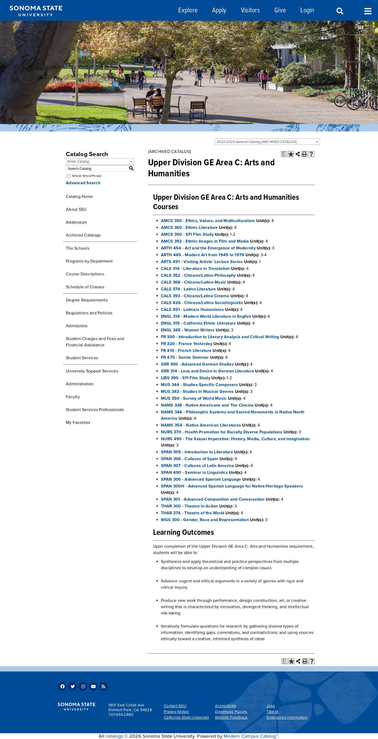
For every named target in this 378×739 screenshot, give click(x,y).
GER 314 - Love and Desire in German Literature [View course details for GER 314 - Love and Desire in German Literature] (207, 371)
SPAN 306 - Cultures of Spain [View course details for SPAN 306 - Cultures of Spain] (189, 458)
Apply (219, 11)
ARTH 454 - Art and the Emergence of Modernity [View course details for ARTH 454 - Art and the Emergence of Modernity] (208, 248)
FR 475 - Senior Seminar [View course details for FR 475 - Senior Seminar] (185, 357)
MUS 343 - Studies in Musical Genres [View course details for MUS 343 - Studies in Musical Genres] (197, 391)
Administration (80, 384)
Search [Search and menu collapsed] (339, 11)
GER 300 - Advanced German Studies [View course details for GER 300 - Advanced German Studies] (197, 364)
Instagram (82, 686)
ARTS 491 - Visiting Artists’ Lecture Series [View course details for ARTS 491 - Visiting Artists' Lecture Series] (202, 261)
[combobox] (267, 141)
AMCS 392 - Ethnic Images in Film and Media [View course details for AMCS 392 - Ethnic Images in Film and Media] (205, 241)
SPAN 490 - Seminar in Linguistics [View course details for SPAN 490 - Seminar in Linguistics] (194, 472)
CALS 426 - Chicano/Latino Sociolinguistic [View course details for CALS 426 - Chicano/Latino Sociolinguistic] (202, 302)
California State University (186, 717)
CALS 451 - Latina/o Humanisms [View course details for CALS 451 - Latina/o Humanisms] (192, 309)
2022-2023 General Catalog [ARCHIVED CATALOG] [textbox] (257, 142)
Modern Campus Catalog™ (251, 736)
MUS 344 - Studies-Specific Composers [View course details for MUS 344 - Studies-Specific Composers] (199, 384)
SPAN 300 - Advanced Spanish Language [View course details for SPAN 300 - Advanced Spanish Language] (201, 479)
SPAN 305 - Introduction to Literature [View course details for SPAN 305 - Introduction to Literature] (197, 452)
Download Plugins (231, 711)
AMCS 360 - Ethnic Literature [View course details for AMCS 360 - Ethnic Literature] (189, 227)
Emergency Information (286, 717)
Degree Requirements (87, 300)
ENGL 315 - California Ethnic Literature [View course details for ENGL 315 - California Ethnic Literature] (198, 323)
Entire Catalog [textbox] (78, 162)
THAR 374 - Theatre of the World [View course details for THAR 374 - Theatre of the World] (192, 513)
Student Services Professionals (95, 409)
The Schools (77, 248)
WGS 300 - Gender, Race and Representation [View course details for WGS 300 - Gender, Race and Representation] (205, 519)
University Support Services (92, 371)
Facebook (62, 686)
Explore (188, 11)
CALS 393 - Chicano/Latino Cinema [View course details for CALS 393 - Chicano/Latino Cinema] (195, 296)
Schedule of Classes (85, 287)
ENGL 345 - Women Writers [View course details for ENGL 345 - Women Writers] (188, 330)
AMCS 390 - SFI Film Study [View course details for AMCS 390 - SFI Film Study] (187, 234)
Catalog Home (79, 196)
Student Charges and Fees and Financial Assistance (95, 342)
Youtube (93, 686)
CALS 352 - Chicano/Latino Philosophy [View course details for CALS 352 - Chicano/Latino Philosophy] (198, 275)
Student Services (82, 358)
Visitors (250, 11)
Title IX (272, 711)
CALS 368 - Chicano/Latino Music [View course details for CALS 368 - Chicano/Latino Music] (193, 282)
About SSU (76, 209)
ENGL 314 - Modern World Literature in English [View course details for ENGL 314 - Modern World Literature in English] (206, 316)
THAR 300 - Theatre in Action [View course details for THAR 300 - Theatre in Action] (189, 506)
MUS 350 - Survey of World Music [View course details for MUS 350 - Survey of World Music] (194, 398)
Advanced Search (83, 183)
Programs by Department (89, 261)
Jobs (270, 706)
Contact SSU (175, 706)
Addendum (76, 222)
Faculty (73, 396)
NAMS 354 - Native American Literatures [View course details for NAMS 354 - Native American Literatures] (201, 425)
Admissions (77, 326)
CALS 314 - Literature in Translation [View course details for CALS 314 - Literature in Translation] (195, 268)
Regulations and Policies (89, 313)
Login (307, 11)
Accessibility (225, 706)
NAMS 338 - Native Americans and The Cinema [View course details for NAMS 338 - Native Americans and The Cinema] (207, 405)
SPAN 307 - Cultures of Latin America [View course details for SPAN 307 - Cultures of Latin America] (197, 465)
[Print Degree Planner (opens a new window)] (284, 154)
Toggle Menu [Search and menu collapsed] (367, 11)
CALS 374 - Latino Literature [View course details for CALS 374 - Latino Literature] (188, 289)
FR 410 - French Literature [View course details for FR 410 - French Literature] (186, 350)
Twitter (72, 686)
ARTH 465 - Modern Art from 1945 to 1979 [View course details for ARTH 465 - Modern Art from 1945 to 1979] (202, 255)
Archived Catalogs (83, 235)
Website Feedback (231, 717)
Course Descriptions (85, 274)
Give (280, 11)
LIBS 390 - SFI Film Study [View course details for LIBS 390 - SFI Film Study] (185, 378)
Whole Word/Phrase (87, 176)
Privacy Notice (176, 711)
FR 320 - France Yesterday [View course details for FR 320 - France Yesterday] (186, 343)
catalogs (114, 736)
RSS (103, 686)
